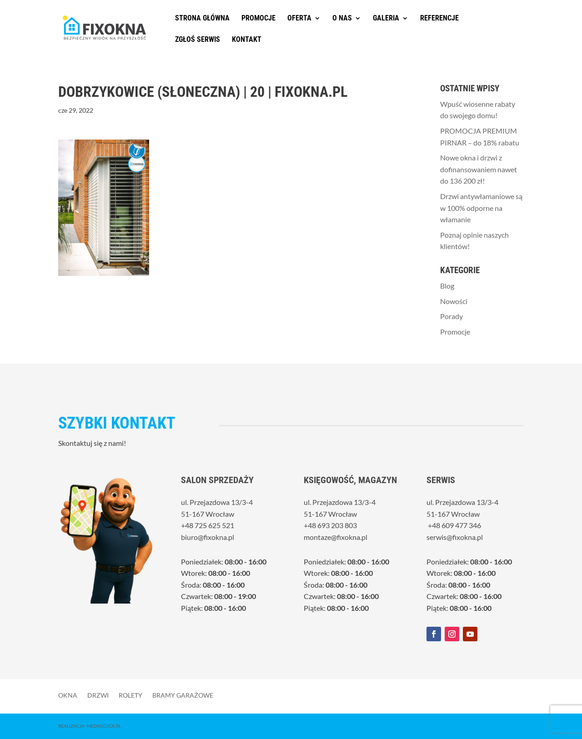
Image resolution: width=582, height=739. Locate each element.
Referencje (439, 18)
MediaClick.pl (104, 726)
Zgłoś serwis (197, 40)
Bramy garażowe (182, 695)
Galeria (386, 18)
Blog (447, 285)
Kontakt (246, 40)
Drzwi (98, 695)
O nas (342, 18)
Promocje (258, 18)
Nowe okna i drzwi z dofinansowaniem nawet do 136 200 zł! (478, 169)
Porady (451, 316)
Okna (67, 695)
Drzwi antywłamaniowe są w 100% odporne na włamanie (481, 208)
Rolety (130, 695)
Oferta (299, 18)
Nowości (453, 301)
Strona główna (202, 18)
